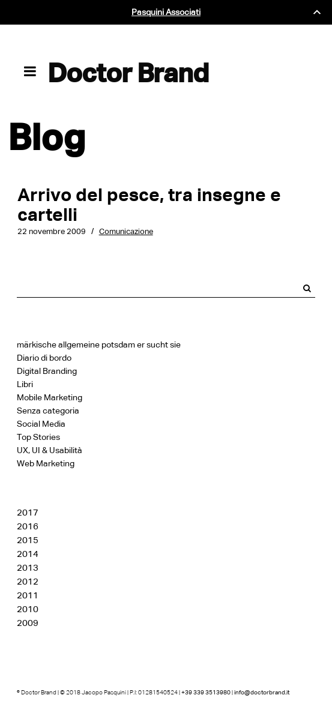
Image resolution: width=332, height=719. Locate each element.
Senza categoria (48, 411)
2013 (27, 567)
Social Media (41, 424)
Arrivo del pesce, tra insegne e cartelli (149, 205)
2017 (27, 512)
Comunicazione (126, 231)
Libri (25, 384)
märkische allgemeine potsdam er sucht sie (99, 345)
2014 (27, 554)
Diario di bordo (44, 358)
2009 (27, 623)
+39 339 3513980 (206, 692)
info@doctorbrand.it (261, 692)
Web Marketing (45, 464)
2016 (27, 526)
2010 (27, 609)
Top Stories (38, 437)
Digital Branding (47, 371)
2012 (27, 581)
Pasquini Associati (166, 12)
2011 (27, 595)
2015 (27, 540)
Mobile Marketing (49, 398)
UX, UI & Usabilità (49, 450)
